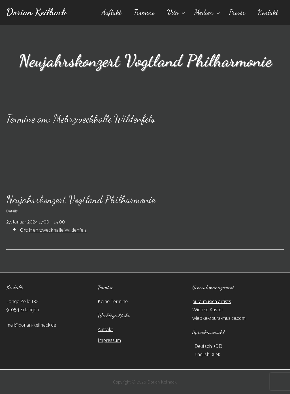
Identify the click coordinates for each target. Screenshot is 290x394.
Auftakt (111, 12)
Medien (203, 12)
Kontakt (268, 12)
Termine (144, 12)
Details (12, 211)
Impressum (109, 339)
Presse (237, 12)
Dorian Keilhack (36, 12)
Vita (172, 12)
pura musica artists (211, 301)
